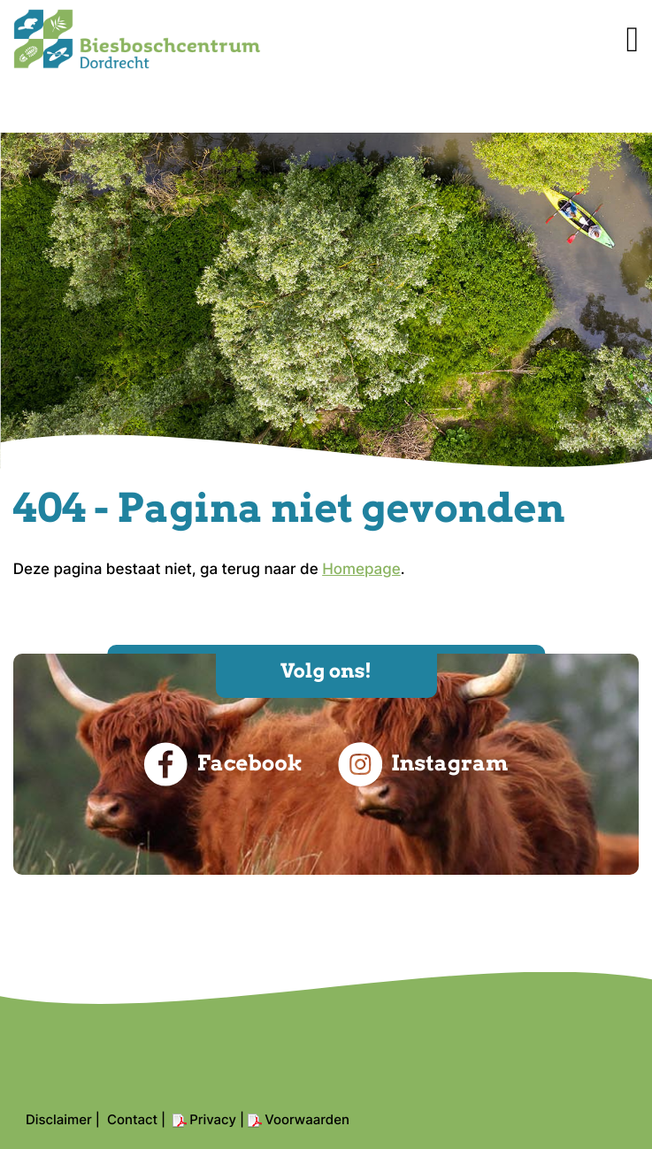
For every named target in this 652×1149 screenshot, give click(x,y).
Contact (132, 1119)
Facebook (223, 764)
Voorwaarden (307, 1119)
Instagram (423, 764)
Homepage (361, 569)
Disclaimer (59, 1119)
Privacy (212, 1119)
